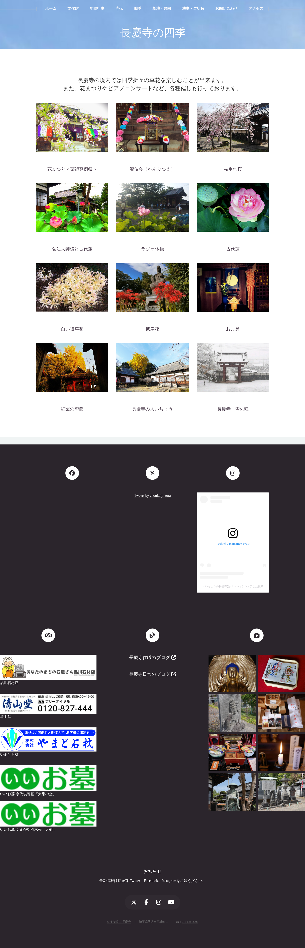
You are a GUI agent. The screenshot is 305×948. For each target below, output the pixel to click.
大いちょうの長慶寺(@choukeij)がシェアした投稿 (232, 586)
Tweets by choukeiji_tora (152, 495)
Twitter (135, 881)
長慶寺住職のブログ (152, 657)
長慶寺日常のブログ (152, 674)
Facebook (151, 881)
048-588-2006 (190, 921)
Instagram (169, 881)
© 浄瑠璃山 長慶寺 (119, 921)
